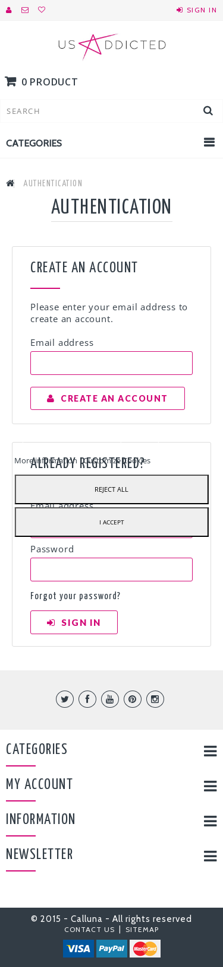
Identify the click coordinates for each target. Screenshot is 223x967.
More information (46, 460)
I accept (111, 522)
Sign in (202, 9)
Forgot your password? (75, 596)
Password (52, 549)
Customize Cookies (116, 460)
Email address (61, 342)
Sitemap (142, 929)
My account (39, 785)
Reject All (111, 489)
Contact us (90, 929)
